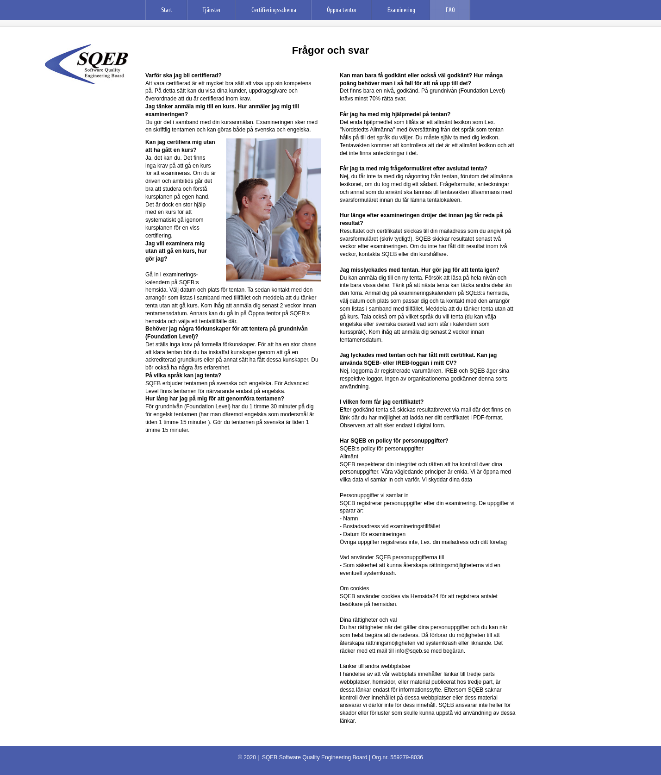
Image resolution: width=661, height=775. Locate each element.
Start (166, 9)
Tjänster (212, 9)
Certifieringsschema (273, 9)
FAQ (450, 9)
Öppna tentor (342, 9)
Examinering (401, 9)
